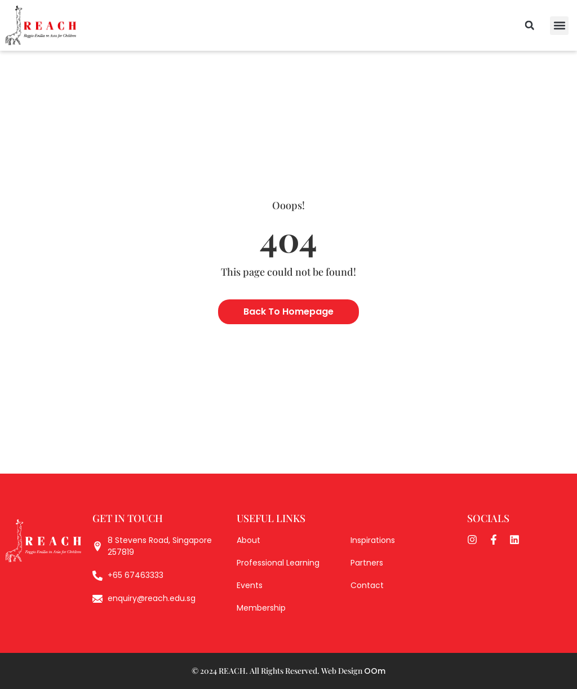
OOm (374, 671)
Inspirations (372, 540)
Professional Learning (278, 562)
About (248, 540)
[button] (559, 25)
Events (250, 585)
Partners (366, 562)
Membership (261, 607)
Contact (367, 585)
